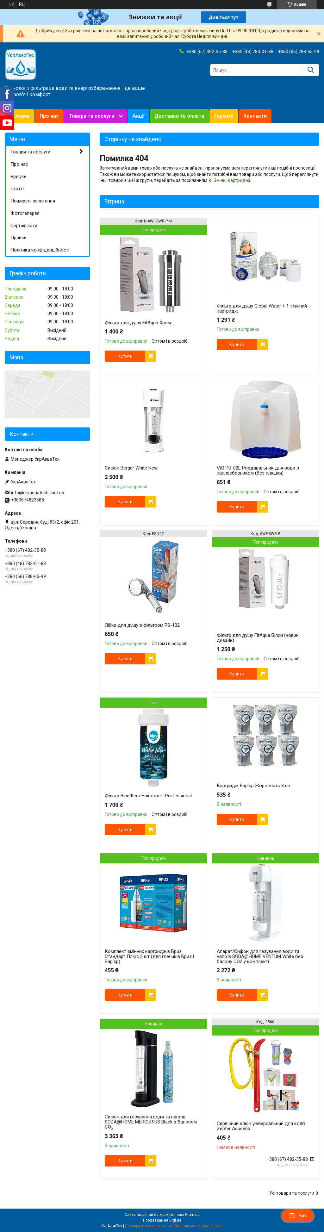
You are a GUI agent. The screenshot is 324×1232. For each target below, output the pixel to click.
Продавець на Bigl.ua (162, 1220)
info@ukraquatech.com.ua (37, 492)
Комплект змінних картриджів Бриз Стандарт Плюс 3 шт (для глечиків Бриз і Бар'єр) (149, 956)
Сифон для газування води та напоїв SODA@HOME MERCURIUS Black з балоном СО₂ (151, 1121)
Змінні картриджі (232, 180)
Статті (17, 188)
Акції (139, 116)
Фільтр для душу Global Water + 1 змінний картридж (262, 308)
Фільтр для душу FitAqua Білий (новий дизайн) (258, 638)
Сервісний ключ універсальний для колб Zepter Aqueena (261, 1126)
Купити (125, 356)
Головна (19, 116)
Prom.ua (192, 1214)
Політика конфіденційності (39, 250)
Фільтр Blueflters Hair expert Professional (148, 795)
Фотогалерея (25, 213)
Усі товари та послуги (291, 1193)
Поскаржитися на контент (148, 1226)
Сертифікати (23, 225)
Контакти (255, 116)
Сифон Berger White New (131, 467)
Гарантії (224, 116)
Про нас (49, 116)
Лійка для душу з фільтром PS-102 (142, 625)
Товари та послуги (91, 116)
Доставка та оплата (179, 116)
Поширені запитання (32, 201)
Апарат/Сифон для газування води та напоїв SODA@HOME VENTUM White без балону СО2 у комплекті (260, 956)
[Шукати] (310, 70)
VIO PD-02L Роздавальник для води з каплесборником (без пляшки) (258, 470)
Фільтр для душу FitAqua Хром (138, 322)
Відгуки (18, 176)
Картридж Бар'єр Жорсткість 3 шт (254, 785)
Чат (297, 1215)
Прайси (18, 237)
